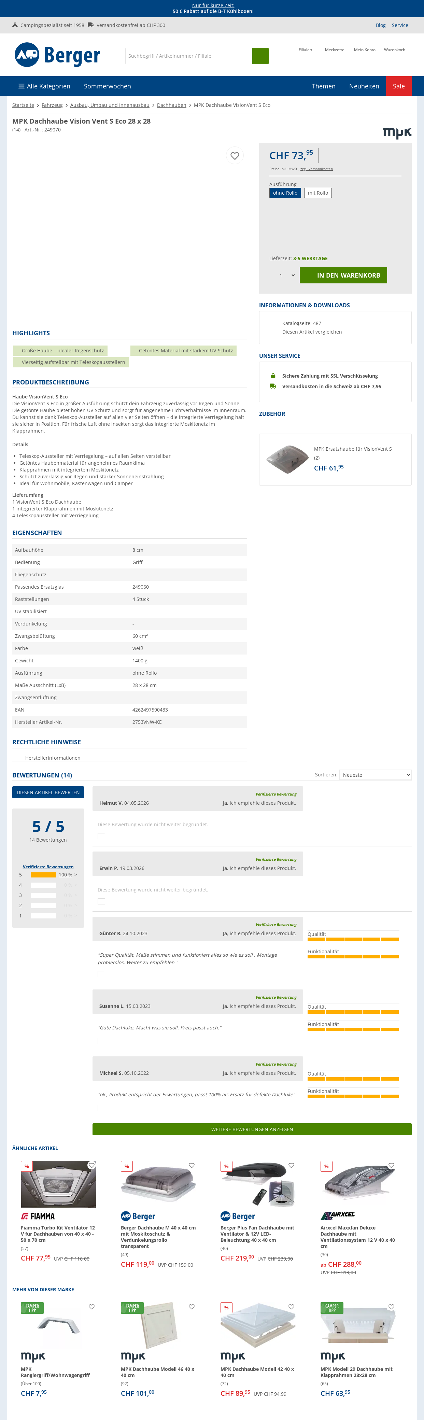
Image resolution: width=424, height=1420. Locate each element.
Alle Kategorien (48, 86)
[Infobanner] (213, 8)
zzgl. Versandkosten (316, 168)
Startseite (23, 105)
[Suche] (188, 56)
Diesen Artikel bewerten (48, 792)
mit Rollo (318, 192)
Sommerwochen (107, 86)
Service (400, 25)
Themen (324, 86)
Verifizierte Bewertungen (48, 867)
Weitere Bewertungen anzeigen (252, 1129)
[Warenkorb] (394, 55)
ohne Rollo (285, 192)
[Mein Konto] (365, 55)
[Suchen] (260, 56)
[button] (335, 460)
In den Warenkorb (343, 275)
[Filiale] (305, 55)
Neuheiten (364, 86)
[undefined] (361, 459)
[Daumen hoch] (101, 836)
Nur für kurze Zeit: (213, 5)
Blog (381, 25)
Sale (399, 86)
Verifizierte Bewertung (275, 794)
